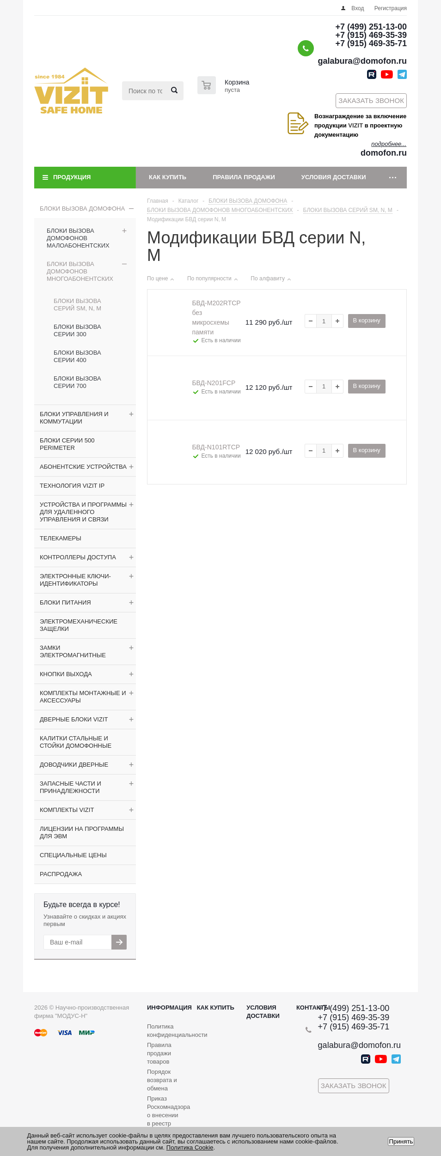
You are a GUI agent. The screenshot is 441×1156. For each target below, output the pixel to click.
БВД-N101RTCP (216, 447)
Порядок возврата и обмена (162, 1080)
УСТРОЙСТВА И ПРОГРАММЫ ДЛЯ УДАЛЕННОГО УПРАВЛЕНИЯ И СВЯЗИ (83, 512)
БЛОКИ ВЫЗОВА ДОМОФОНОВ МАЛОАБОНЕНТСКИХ (78, 238)
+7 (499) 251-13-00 (371, 27)
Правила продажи (244, 177)
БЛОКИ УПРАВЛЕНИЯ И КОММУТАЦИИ (74, 418)
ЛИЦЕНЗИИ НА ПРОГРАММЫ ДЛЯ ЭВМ (82, 832)
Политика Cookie (190, 1147)
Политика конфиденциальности (177, 1030)
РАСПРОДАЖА (61, 874)
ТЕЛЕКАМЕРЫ (60, 538)
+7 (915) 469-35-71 (371, 43)
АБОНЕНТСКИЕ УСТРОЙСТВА (83, 466)
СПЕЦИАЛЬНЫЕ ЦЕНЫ (73, 855)
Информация (169, 1007)
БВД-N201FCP (213, 383)
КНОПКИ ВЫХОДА (66, 674)
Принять (401, 1141)
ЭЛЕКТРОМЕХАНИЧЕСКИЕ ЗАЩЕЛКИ (78, 625)
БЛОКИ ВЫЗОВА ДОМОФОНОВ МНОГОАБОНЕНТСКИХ (80, 271)
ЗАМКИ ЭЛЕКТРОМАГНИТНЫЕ (73, 651)
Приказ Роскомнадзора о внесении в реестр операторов (168, 1115)
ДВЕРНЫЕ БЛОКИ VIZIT (74, 719)
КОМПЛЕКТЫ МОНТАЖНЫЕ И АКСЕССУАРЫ (83, 697)
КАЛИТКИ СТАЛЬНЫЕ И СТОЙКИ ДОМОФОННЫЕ (75, 742)
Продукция (72, 177)
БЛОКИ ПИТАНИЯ (65, 602)
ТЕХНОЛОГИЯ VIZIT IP (72, 485)
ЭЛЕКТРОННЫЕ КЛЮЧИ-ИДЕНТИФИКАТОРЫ (75, 580)
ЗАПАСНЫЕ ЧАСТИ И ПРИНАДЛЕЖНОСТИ (70, 787)
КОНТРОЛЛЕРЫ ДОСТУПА (78, 557)
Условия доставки (333, 177)
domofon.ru (384, 152)
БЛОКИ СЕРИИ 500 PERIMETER (67, 444)
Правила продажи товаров (159, 1053)
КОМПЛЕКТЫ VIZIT (67, 809)
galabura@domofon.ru (362, 61)
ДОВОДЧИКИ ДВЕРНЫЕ (74, 764)
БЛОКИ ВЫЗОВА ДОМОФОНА (82, 208)
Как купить (167, 177)
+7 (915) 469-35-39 (371, 35)
